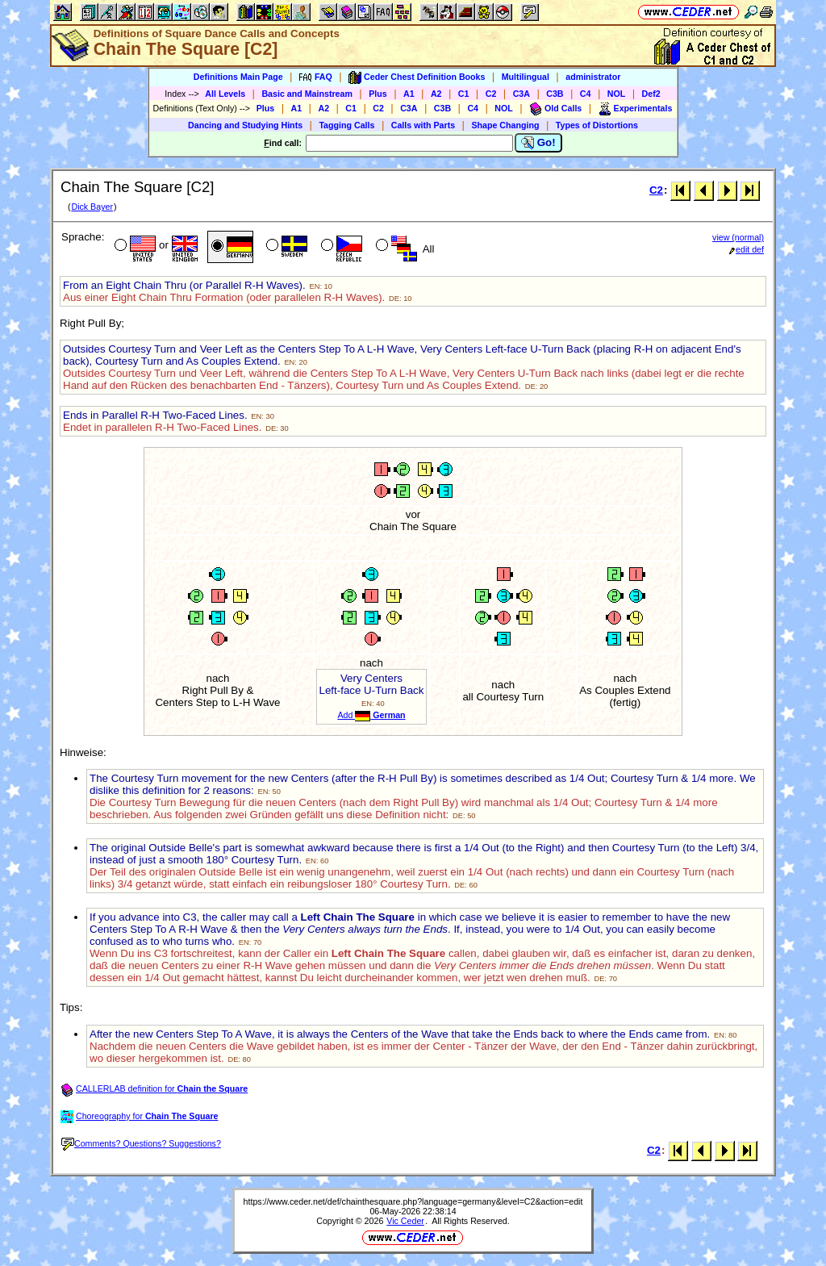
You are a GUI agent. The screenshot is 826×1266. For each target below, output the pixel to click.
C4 (585, 93)
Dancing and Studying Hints (245, 125)
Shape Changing (505, 125)
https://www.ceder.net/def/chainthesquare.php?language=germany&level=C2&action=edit (413, 1201)
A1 (409, 93)
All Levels (225, 93)
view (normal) (738, 237)
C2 (491, 93)
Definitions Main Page (238, 76)
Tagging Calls (346, 125)
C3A (521, 93)
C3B (554, 93)
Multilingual (525, 76)
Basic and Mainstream (307, 93)
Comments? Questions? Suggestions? (141, 1143)
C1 (463, 93)
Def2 (651, 93)
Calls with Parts (423, 125)
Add (371, 715)
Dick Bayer (92, 206)
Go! (538, 142)
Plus (378, 93)
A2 (436, 93)
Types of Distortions (597, 125)
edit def (746, 249)
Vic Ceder (405, 1221)
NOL (616, 93)
